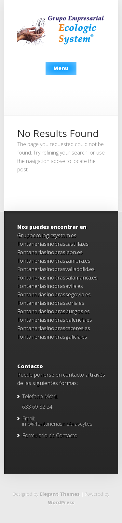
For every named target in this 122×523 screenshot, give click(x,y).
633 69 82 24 (37, 406)
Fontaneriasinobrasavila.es (50, 286)
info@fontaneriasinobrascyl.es (57, 423)
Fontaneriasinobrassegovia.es (54, 294)
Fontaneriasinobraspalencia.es (54, 319)
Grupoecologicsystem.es (46, 235)
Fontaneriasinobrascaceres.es (53, 328)
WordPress (61, 502)
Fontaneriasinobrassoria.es (50, 302)
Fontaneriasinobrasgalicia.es (52, 336)
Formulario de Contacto (49, 435)
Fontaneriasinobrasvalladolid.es (56, 269)
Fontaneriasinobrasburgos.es (53, 311)
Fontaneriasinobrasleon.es (50, 252)
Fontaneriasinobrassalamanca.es (57, 277)
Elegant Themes (60, 494)
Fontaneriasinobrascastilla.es (52, 243)
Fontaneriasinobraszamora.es (53, 260)
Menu (61, 68)
